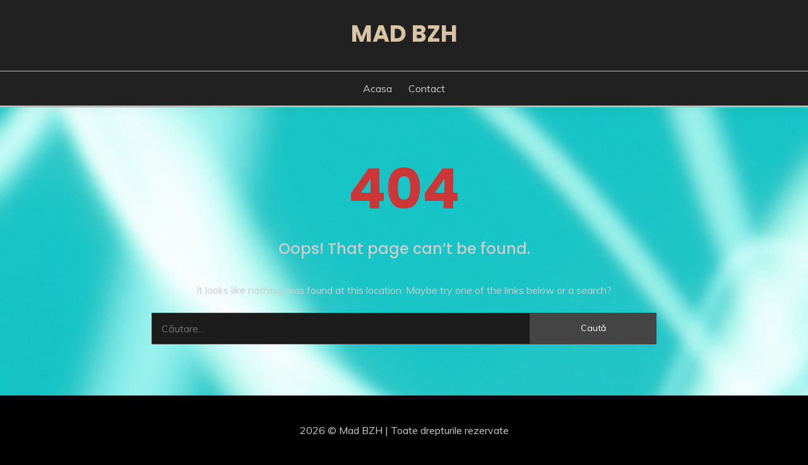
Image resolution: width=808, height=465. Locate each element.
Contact (426, 88)
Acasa (377, 88)
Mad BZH (404, 33)
